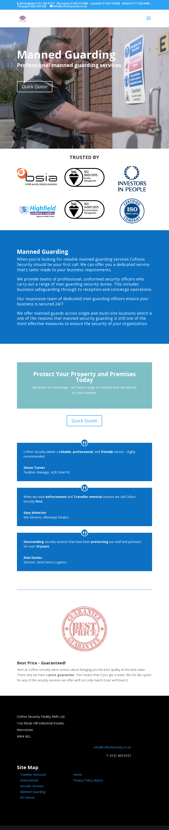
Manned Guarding (32, 792)
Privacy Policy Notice (88, 780)
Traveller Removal (33, 774)
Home (77, 774)
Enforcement (29, 780)
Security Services (32, 786)
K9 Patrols (27, 797)
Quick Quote (35, 87)
